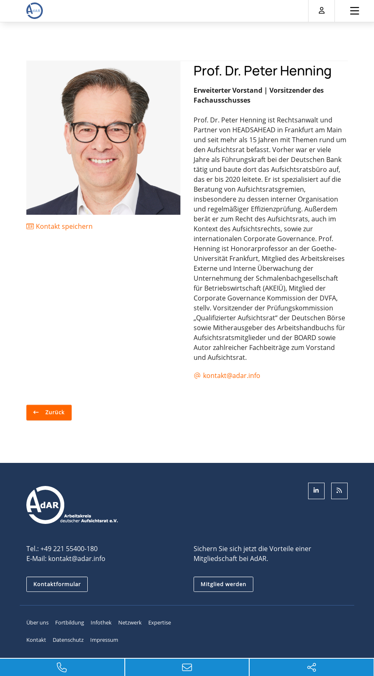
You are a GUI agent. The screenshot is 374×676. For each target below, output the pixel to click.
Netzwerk (130, 622)
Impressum (104, 639)
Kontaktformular (57, 584)
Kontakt (36, 639)
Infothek (101, 622)
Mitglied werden (223, 584)
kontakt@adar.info (76, 558)
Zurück (54, 412)
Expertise (159, 622)
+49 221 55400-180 (69, 548)
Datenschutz (68, 639)
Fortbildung (69, 622)
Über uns (37, 622)
